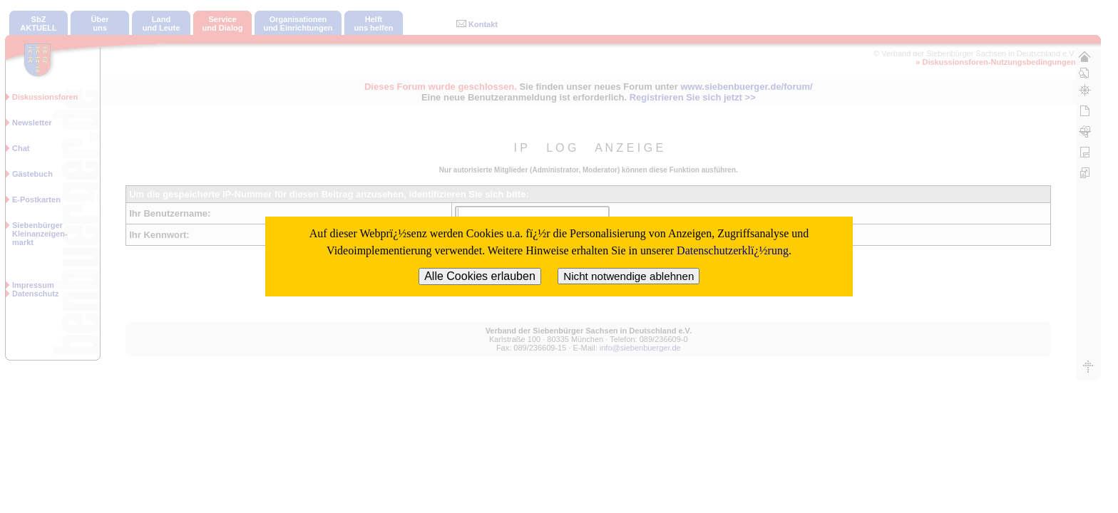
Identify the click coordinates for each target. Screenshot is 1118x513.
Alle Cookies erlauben (479, 276)
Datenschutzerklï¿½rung (733, 250)
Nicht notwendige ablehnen (628, 276)
